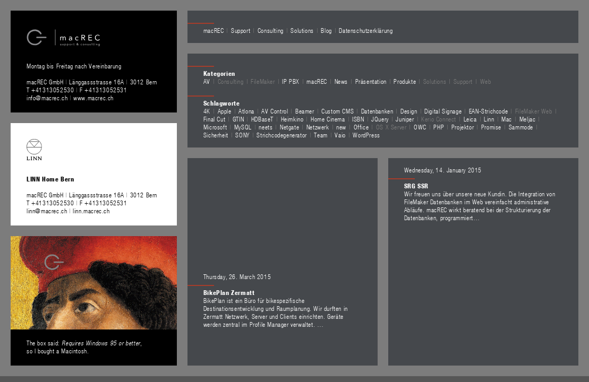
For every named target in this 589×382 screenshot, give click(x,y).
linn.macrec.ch (91, 210)
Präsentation (371, 81)
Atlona (246, 111)
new (341, 127)
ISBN (358, 119)
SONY (242, 135)
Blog (326, 30)
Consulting (271, 30)
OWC (420, 127)
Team (320, 135)
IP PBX (291, 81)
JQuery (380, 119)
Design (408, 111)
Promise (491, 127)
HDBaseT (262, 119)
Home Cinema (328, 119)
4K (206, 111)
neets (265, 127)
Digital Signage (443, 111)
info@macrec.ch (47, 97)
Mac (506, 119)
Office (361, 127)
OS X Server (391, 127)
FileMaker (263, 81)
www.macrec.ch (93, 97)
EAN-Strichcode (488, 111)
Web (485, 81)
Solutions (302, 30)
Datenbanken (377, 111)
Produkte (405, 81)
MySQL (243, 127)
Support (240, 30)
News (341, 81)
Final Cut (214, 119)
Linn (489, 119)
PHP (438, 127)
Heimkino (292, 119)
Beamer (304, 111)
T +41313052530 (51, 89)
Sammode (521, 127)
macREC (213, 30)
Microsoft (215, 127)
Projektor (462, 127)
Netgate (289, 127)
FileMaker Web (533, 111)
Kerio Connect (438, 119)
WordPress (366, 135)
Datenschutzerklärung (365, 30)
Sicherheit (215, 135)
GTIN (238, 119)
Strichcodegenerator (281, 135)
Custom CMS (337, 111)
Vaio (340, 135)
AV (206, 81)
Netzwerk (317, 127)
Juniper (405, 119)
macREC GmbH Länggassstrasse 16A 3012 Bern (92, 81)
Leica (470, 119)
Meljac (527, 119)
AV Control (274, 111)
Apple (225, 111)
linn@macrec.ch (47, 210)
